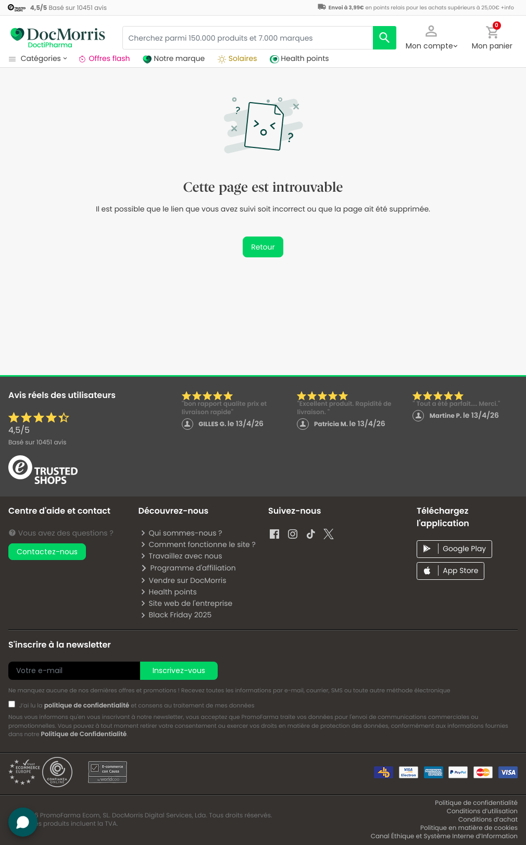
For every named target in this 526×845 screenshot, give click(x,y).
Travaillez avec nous (181, 556)
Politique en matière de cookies (469, 828)
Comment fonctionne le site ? (197, 544)
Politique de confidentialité (476, 803)
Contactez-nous (47, 551)
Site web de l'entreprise (186, 603)
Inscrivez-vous (179, 670)
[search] (384, 37)
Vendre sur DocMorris (183, 580)
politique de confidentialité (87, 705)
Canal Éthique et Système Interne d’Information (444, 836)
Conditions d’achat (488, 819)
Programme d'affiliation (187, 568)
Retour (262, 247)
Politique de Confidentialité (84, 734)
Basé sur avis (37, 442)
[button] (431, 36)
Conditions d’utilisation (482, 811)
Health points (168, 592)
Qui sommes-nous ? (181, 533)
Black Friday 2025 (175, 615)
